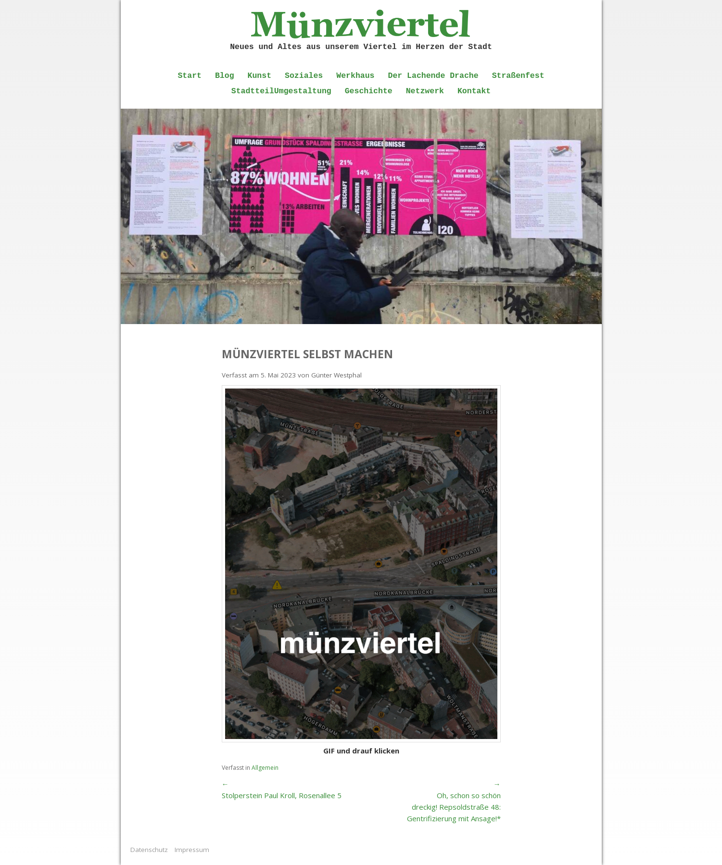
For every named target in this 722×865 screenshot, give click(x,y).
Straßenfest (518, 75)
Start (189, 75)
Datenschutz (149, 849)
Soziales (304, 75)
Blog (224, 75)
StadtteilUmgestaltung (281, 91)
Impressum (192, 849)
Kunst (260, 75)
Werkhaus (355, 75)
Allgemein (265, 768)
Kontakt (474, 91)
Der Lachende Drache (433, 75)
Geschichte (369, 91)
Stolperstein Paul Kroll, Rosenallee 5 (282, 795)
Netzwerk (425, 91)
